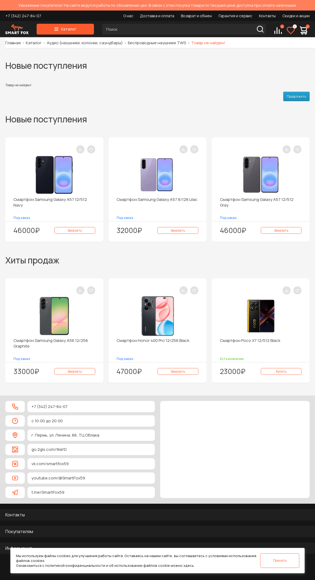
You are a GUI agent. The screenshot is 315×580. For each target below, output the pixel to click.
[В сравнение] (80, 149)
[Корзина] (304, 30)
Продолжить (296, 96)
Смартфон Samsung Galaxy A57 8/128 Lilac (157, 199)
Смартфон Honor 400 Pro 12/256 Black (153, 340)
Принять (280, 560)
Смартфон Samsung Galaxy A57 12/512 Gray (256, 202)
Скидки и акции (296, 15)
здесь (188, 565)
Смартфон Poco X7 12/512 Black (250, 340)
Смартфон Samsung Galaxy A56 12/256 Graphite (50, 343)
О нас (128, 15)
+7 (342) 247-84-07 (23, 15)
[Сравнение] (278, 30)
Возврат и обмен (196, 15)
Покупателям (19, 531)
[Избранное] (291, 30)
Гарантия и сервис (235, 15)
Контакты (267, 15)
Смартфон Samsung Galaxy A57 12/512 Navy (50, 202)
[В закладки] (91, 149)
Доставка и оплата (157, 15)
